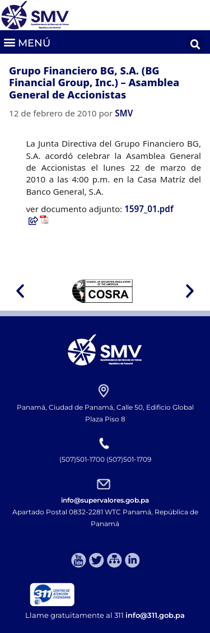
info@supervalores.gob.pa (105, 500)
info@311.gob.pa (155, 615)
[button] (26, 41)
